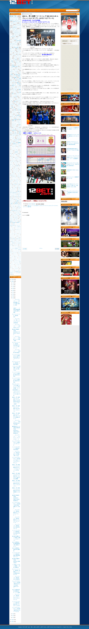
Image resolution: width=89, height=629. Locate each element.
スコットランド (14, 177)
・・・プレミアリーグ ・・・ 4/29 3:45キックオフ (16, 326)
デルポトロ (16, 217)
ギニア (12, 230)
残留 (18, 191)
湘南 (20, 133)
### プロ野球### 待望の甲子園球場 (16, 549)
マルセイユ (14, 124)
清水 (20, 119)
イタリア (17, 61)
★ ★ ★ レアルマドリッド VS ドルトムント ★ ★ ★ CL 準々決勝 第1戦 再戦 (73, 143)
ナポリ (13, 80)
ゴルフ (13, 108)
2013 (12, 621)
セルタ (19, 146)
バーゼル (15, 187)
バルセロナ (13, 36)
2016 (12, 279)
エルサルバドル (18, 229)
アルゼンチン (18, 52)
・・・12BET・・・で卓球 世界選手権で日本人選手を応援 (16, 309)
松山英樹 (15, 119)
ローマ (15, 58)
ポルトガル (14, 89)
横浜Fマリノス (15, 85)
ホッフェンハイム (17, 172)
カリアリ (19, 154)
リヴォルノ (17, 219)
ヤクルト (19, 128)
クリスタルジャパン (14, 255)
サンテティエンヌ (13, 161)
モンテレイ (13, 237)
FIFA (15, 196)
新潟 (15, 101)
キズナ (20, 253)
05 (13, 296)
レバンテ (16, 150)
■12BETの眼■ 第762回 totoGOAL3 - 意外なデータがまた (16, 332)
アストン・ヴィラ (16, 111)
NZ (20, 240)
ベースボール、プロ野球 (15, 84)
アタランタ (16, 153)
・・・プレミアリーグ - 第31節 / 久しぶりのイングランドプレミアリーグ (16, 597)
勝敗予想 (29, 206)
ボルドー (11, 164)
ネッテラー (39, 10)
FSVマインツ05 (13, 71)
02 (13, 615)
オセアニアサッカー (13, 252)
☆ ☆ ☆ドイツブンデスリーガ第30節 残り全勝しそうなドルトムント (16, 357)
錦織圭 (15, 77)
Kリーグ (17, 240)
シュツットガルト (16, 122)
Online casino (12, 225)
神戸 (20, 124)
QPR (17, 165)
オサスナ (14, 176)
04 (13, 297)
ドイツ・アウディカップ (15, 263)
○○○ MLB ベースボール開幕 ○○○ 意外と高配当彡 (16, 566)
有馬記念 (16, 203)
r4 (61, 627)
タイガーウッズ (14, 215)
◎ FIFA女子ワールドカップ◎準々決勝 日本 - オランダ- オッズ (73, 136)
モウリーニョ (12, 200)
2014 (12, 619)
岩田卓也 (14, 238)
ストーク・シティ (16, 123)
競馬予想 (19, 115)
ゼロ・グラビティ (14, 257)
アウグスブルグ (15, 134)
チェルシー (17, 38)
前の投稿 (57, 248)
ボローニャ (17, 199)
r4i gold (64, 627)
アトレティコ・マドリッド (15, 46)
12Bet (28, 205)
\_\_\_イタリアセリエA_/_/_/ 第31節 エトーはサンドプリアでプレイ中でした (16, 460)
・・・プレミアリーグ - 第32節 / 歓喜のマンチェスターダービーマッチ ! (16, 520)
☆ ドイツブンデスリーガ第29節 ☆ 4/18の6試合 (16, 448)
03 (13, 613)
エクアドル (13, 160)
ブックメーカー (14, 19)
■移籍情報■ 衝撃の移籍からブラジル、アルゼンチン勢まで (73, 150)
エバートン (18, 93)
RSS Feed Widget (70, 89)
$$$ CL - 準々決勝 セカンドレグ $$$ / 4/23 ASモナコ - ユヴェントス (16, 408)
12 (13, 282)
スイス (14, 105)
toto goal (16, 47)
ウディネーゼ (13, 135)
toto (18, 48)
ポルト (11, 181)
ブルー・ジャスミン (14, 267)
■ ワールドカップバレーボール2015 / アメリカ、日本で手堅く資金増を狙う (73, 164)
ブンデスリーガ (17, 31)
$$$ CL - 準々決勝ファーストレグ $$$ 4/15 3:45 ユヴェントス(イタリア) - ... (16, 483)
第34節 (13, 222)
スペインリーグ (17, 25)
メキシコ (17, 103)
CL (34, 205)
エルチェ (19, 120)
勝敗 (18, 82)
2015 (12, 281)
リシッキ (17, 237)
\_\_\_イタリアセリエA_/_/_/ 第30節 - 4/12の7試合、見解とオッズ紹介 (16, 505)
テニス (16, 69)
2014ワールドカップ (15, 20)
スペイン (16, 73)
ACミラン (12, 48)
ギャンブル (18, 62)
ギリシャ (14, 126)
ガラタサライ (15, 184)
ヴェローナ (17, 157)
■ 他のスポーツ (73, 41)
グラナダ (19, 138)
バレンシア (14, 112)
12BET (38, 627)
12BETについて (18, 10)
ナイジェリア (16, 127)
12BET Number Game (51, 627)
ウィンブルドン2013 (17, 214)
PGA (18, 196)
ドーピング (12, 264)
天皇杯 (16, 202)
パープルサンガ (18, 264)
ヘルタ (11, 141)
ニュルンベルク (15, 179)
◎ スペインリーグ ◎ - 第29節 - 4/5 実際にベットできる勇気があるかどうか (16, 572)
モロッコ (19, 236)
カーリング (15, 253)
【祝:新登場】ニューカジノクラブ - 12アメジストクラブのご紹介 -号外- (16, 392)
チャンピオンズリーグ (50, 205)
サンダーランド (15, 116)
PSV (11, 198)
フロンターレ (17, 234)
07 (13, 292)
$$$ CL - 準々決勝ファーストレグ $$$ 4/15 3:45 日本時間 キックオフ (16, 490)
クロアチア (12, 104)
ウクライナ (15, 198)
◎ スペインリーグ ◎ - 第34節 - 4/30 (16, 315)
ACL (11, 153)
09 (13, 288)
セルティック (14, 156)
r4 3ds (67, 627)
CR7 (12, 196)
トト (13, 63)
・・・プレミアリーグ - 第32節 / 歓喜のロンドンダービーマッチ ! (16, 512)
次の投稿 (25, 248)
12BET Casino (43, 627)
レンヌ (13, 183)
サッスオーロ (13, 146)
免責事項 (17, 271)
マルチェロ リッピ (13, 236)
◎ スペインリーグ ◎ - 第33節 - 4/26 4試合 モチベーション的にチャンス (16, 345)
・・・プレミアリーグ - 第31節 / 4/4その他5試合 (16, 578)
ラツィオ (15, 92)
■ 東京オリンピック (67, 43)
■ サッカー (65, 41)
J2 (14, 82)
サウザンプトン (17, 88)
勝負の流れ (18, 74)
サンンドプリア (18, 256)
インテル (12, 62)
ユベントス (25, 206)
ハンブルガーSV (15, 139)
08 (13, 290)
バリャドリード (15, 169)
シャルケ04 (14, 96)
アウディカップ (15, 244)
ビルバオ (12, 128)
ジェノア (12, 118)
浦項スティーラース (14, 221)
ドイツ (11, 55)
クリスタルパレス (16, 94)
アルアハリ (16, 245)
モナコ (56, 205)
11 (13, 284)
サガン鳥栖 (18, 78)
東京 (13, 93)
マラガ (13, 173)
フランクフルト (15, 149)
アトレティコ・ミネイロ (16, 204)
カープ (18, 160)
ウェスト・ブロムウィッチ (15, 158)
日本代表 (18, 40)
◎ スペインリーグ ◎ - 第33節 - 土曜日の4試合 (16, 363)
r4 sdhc (70, 627)
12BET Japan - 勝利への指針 (30, 627)
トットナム (18, 107)
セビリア (14, 75)
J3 (20, 203)
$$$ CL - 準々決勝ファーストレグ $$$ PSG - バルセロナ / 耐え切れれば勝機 (16, 476)
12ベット (31, 205)
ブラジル (14, 54)
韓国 (13, 65)
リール (17, 173)
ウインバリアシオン (16, 251)
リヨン (16, 164)
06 (13, 294)
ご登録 (25, 10)
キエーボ (19, 176)
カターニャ (15, 168)
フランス (19, 63)
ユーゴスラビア (16, 268)
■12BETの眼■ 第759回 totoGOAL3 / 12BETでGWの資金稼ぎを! (15, 498)
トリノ (15, 131)
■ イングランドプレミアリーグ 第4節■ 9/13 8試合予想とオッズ (73, 192)
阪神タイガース (17, 143)
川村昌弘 (19, 272)
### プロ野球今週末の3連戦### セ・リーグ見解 (16, 591)
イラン (16, 114)
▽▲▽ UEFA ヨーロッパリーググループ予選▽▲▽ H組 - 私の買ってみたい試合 (72, 185)
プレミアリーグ (32, 10)
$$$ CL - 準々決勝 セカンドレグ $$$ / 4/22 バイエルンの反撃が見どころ (16, 416)
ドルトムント (13, 43)
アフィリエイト (47, 10)
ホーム (12, 10)
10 (13, 286)
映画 (11, 274)
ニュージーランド (18, 230)
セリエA (18, 24)
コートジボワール (15, 145)
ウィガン (13, 206)
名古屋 (19, 109)
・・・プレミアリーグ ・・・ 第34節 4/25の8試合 (16, 351)
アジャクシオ (17, 211)
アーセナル (15, 42)
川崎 (20, 92)
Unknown (30, 203)
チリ (17, 97)
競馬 (13, 120)
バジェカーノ (17, 162)
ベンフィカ (14, 207)
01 (13, 617)
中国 (15, 109)
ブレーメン (17, 180)
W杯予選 (14, 130)
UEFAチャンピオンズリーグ (40, 205)
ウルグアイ (12, 86)
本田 (15, 133)
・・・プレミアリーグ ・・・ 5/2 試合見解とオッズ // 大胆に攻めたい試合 (16, 302)
